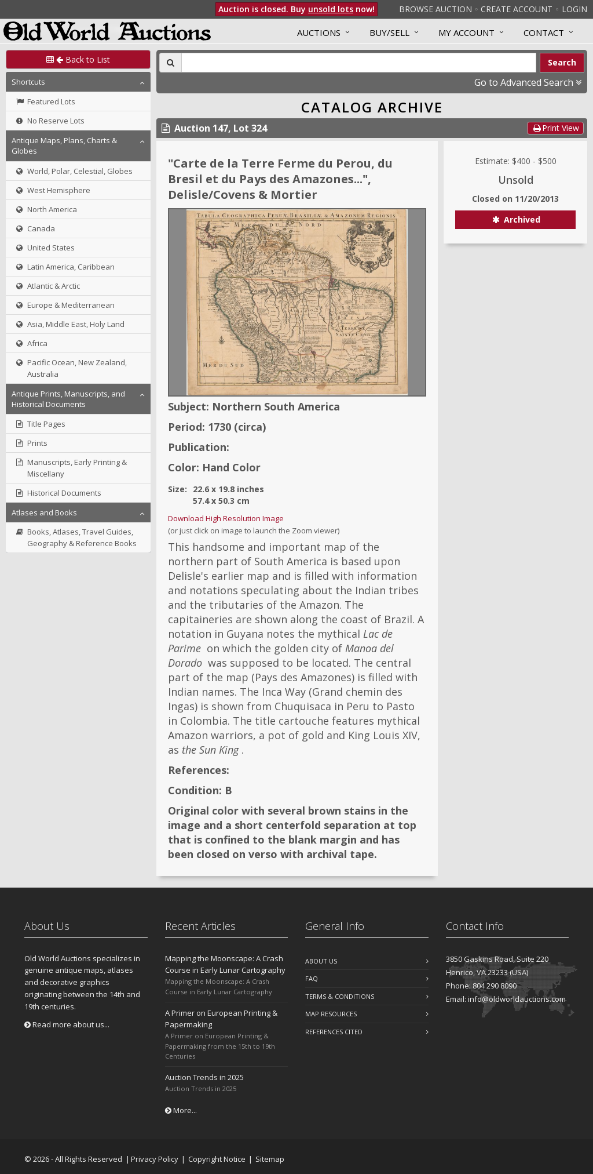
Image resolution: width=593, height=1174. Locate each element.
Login (574, 8)
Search (562, 62)
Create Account (516, 8)
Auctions (319, 32)
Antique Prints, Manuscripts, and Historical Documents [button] (68, 398)
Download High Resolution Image (226, 518)
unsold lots (330, 8)
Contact (544, 32)
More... (181, 1110)
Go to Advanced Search (527, 82)
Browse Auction (435, 8)
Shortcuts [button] (28, 82)
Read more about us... (66, 1024)
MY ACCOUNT (466, 32)
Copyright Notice (217, 1159)
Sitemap (269, 1159)
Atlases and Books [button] (44, 512)
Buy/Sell (389, 32)
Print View (555, 127)
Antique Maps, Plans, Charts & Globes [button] (64, 145)
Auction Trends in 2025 (204, 1077)
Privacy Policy (154, 1159)
